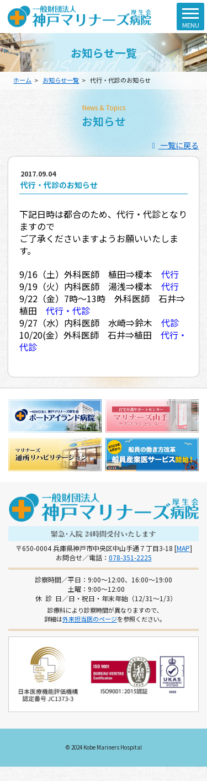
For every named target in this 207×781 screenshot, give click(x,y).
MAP (183, 548)
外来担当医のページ (89, 618)
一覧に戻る (174, 145)
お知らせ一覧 (61, 80)
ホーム (22, 80)
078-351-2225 (130, 557)
